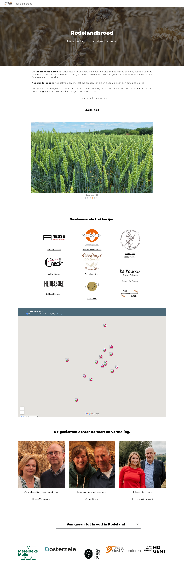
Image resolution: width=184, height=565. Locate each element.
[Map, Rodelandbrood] (92, 362)
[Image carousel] (92, 160)
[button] (137, 524)
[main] (92, 32)
